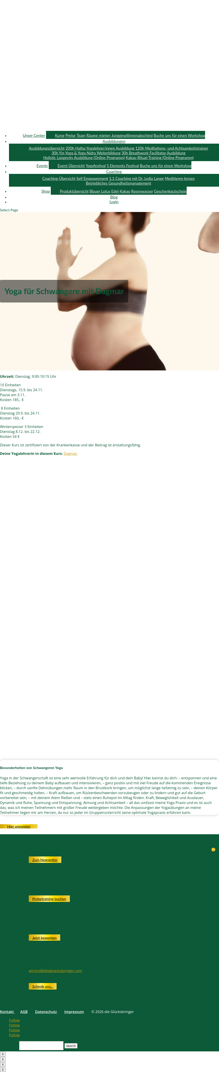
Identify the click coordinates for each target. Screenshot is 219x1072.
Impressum (74, 1011)
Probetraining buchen (49, 899)
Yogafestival (96, 165)
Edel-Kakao (120, 191)
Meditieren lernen (180, 178)
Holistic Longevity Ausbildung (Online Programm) (84, 157)
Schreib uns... (42, 986)
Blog (114, 197)
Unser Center (34, 135)
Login (113, 201)
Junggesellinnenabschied (132, 135)
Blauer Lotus (100, 191)
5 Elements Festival (123, 165)
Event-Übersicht (71, 165)
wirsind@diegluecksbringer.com (55, 970)
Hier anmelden (18, 826)
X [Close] (3, 1054)
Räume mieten (98, 135)
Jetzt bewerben (44, 937)
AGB (24, 1011)
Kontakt (7, 1011)
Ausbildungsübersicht (47, 148)
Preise (71, 135)
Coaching (114, 171)
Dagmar (71, 453)
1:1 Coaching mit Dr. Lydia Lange (136, 178)
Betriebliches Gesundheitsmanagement (118, 183)
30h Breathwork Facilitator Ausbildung (154, 153)
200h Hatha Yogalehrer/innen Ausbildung (100, 148)
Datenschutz (46, 1011)
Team (81, 135)
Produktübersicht (74, 191)
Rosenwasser (142, 191)
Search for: (9, 1045)
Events (42, 165)
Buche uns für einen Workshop (179, 135)
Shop (45, 191)
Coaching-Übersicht (58, 178)
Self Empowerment (92, 178)
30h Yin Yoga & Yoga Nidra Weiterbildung (85, 153)
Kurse (60, 135)
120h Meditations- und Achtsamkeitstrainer (171, 148)
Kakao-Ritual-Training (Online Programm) (160, 157)
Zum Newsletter (45, 860)
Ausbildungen (114, 141)
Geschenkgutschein (170, 191)
